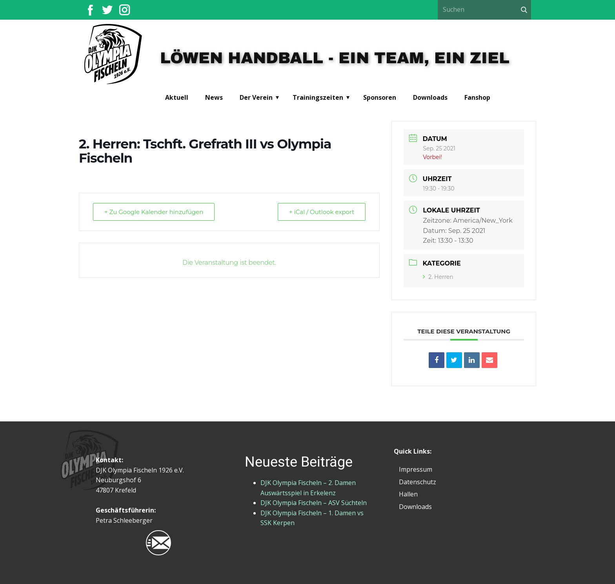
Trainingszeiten (318, 97)
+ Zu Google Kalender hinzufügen (153, 212)
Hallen (408, 494)
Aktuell (176, 97)
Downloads (430, 97)
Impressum (415, 469)
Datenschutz (417, 482)
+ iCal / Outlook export (321, 212)
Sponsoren (379, 97)
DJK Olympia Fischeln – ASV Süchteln (313, 502)
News (214, 97)
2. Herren (438, 276)
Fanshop (477, 97)
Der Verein (256, 97)
